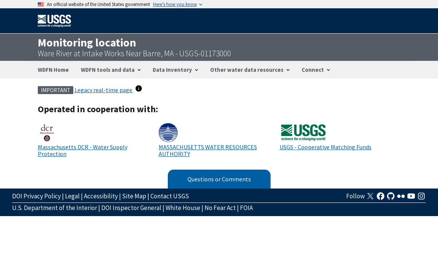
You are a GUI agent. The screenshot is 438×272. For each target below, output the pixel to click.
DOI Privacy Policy (36, 196)
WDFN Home (53, 69)
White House (183, 208)
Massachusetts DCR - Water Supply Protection (82, 150)
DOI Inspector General (131, 208)
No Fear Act (220, 208)
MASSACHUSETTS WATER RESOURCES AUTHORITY (208, 150)
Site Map (134, 196)
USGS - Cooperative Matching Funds (325, 147)
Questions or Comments (219, 179)
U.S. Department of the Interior (54, 208)
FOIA (246, 208)
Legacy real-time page (103, 90)
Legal (72, 196)
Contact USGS (169, 196)
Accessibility (101, 196)
